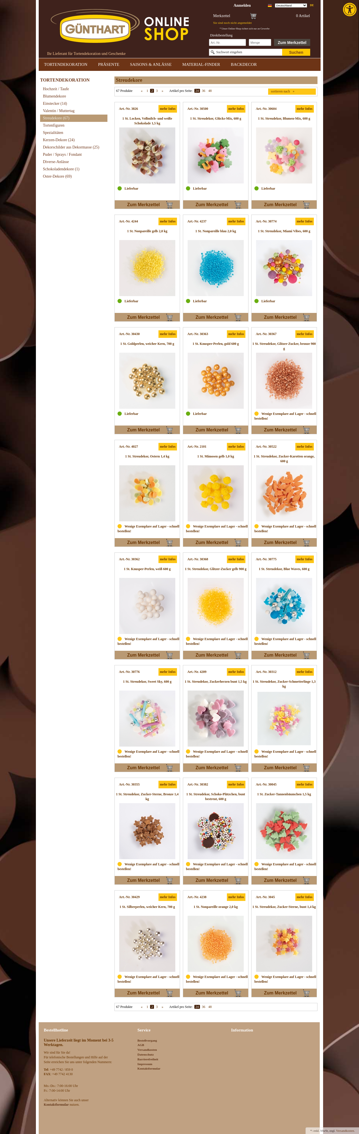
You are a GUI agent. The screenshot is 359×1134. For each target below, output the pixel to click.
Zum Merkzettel (292, 42)
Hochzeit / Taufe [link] (56, 89)
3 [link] (157, 91)
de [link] (312, 5)
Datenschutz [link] (145, 1054)
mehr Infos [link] (168, 109)
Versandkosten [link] (147, 1049)
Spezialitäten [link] (53, 133)
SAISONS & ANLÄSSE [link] (151, 64)
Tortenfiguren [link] (54, 125)
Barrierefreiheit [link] (147, 1059)
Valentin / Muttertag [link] (59, 111)
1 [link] (147, 91)
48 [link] (210, 91)
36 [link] (203, 91)
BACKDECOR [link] (244, 64)
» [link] (162, 91)
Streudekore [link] (56, 118)
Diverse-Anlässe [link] (56, 162)
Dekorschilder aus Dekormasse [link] (71, 147)
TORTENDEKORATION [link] (66, 64)
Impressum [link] (144, 1064)
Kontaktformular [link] (148, 1068)
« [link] (141, 91)
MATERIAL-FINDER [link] (201, 64)
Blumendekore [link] (54, 96)
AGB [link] (140, 1045)
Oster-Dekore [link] (57, 176)
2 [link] (152, 91)
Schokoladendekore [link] (61, 169)
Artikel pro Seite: (180, 91)
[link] (350, 9)
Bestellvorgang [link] (147, 1040)
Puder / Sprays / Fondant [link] (62, 154)
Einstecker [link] (55, 103)
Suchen (296, 52)
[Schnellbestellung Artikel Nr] (227, 42)
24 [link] (197, 91)
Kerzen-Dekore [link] (59, 140)
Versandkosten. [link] (345, 1130)
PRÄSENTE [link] (108, 64)
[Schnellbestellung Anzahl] (260, 42)
